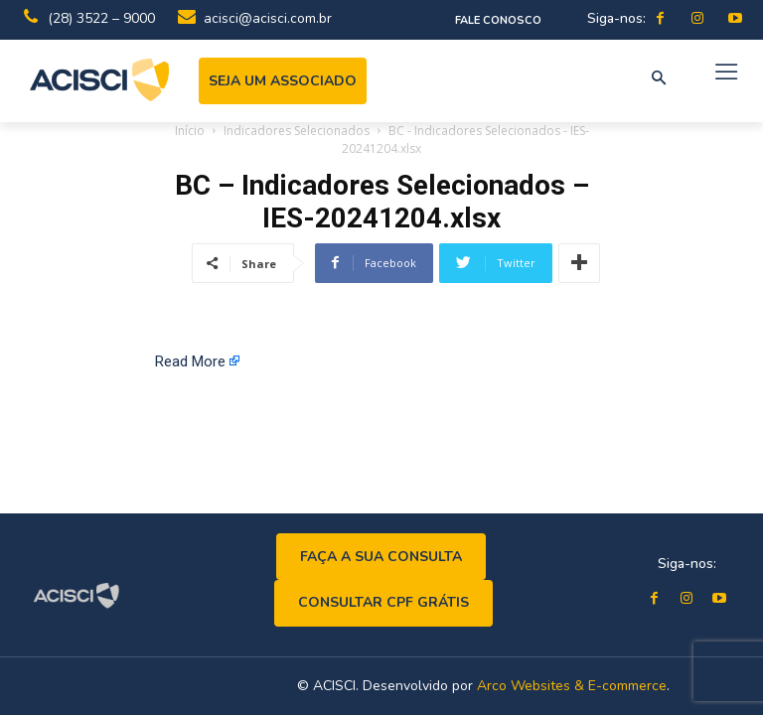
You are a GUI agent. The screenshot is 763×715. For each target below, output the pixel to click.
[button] (659, 79)
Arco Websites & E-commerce (572, 685)
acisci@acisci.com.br (268, 18)
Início (190, 130)
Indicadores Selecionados (297, 130)
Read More (190, 361)
